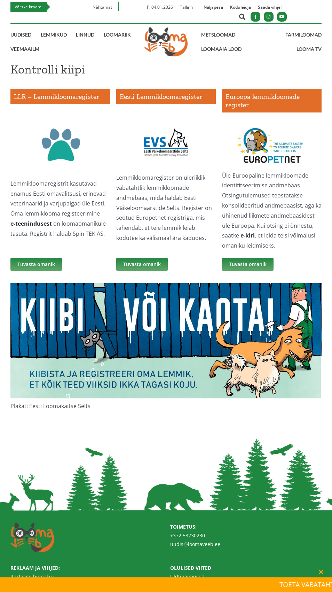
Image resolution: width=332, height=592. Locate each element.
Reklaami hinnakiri (32, 576)
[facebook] (255, 17)
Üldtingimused (187, 576)
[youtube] (282, 17)
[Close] (321, 572)
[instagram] (269, 17)
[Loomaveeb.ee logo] (166, 30)
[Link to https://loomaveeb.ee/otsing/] (242, 18)
